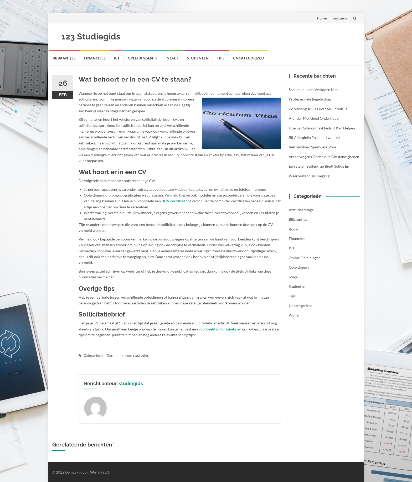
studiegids (141, 355)
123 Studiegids (90, 36)
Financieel (95, 58)
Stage (173, 58)
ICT (117, 58)
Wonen (295, 315)
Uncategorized (248, 58)
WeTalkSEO (100, 472)
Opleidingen (140, 58)
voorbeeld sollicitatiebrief (220, 329)
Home (322, 18)
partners (340, 18)
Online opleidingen (305, 257)
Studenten (198, 58)
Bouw (293, 229)
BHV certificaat (174, 201)
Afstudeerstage (301, 210)
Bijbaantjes (64, 58)
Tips (221, 58)
